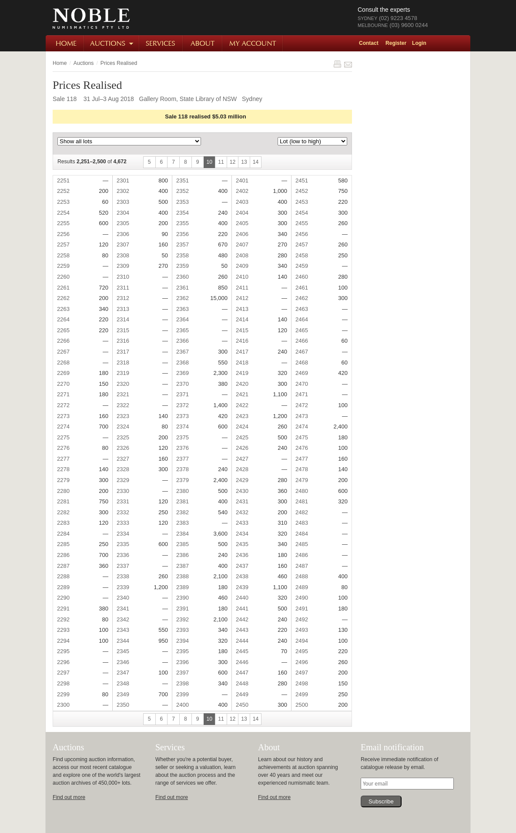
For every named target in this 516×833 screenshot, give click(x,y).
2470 (301, 384)
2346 (123, 662)
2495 (301, 651)
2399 (182, 694)
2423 (242, 416)
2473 (301, 416)
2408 (242, 255)
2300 (63, 704)
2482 (301, 512)
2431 (242, 501)
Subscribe (381, 801)
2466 (301, 340)
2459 (301, 266)
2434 (242, 533)
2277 (63, 458)
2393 (182, 630)
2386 (182, 555)
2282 (63, 512)
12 (233, 162)
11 (221, 162)
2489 (301, 587)
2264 (63, 319)
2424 (242, 426)
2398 (182, 683)
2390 (182, 597)
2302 (123, 191)
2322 (123, 405)
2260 (63, 276)
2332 (123, 512)
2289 (63, 587)
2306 (123, 234)
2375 (182, 437)
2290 (63, 597)
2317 (123, 351)
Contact (369, 43)
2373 (182, 416)
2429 (242, 480)
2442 (242, 619)
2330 (123, 491)
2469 (301, 373)
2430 (242, 491)
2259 (63, 266)
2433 (242, 522)
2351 (182, 180)
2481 (301, 501)
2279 (63, 480)
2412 (242, 298)
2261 (63, 287)
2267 (63, 351)
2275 (63, 437)
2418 (242, 362)
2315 (123, 330)
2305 (123, 223)
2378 (182, 469)
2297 (63, 672)
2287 (63, 566)
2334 (123, 533)
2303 (123, 202)
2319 (123, 373)
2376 (182, 448)
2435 (242, 544)
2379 (182, 480)
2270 (63, 384)
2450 (242, 704)
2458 (301, 255)
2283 (63, 522)
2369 (182, 373)
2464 (301, 319)
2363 (182, 309)
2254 (63, 212)
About (203, 43)
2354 (182, 212)
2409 (242, 266)
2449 (242, 694)
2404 (242, 212)
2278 (63, 469)
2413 (242, 309)
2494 (301, 640)
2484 (301, 533)
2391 (182, 608)
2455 (301, 223)
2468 (301, 362)
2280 (63, 491)
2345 (123, 651)
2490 (301, 597)
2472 (301, 405)
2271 (63, 394)
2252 (63, 191)
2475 (301, 437)
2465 (301, 330)
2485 (301, 544)
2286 (63, 555)
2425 (242, 437)
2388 (182, 576)
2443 (242, 630)
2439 (242, 587)
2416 (242, 340)
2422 (242, 405)
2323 (123, 416)
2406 (242, 234)
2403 (242, 202)
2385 (182, 544)
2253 (63, 202)
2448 (242, 683)
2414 (242, 319)
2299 (63, 694)
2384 (182, 533)
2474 (301, 426)
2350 (123, 704)
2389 (182, 587)
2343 (123, 630)
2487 (301, 566)
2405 (242, 223)
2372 (182, 405)
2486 (301, 555)
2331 (123, 501)
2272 (63, 405)
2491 (301, 608)
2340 (123, 597)
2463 (301, 309)
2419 (242, 373)
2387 (182, 566)
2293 (63, 630)
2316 (123, 340)
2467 (301, 351)
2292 (63, 619)
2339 (123, 587)
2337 (123, 566)
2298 (63, 683)
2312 (123, 298)
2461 (301, 287)
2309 (123, 266)
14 (256, 162)
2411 (242, 287)
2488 (301, 576)
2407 (242, 244)
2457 (301, 244)
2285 (63, 544)
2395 (182, 651)
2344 (123, 640)
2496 (301, 662)
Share (348, 64)
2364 (182, 319)
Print (337, 64)
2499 (301, 694)
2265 (63, 330)
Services (161, 43)
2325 (123, 437)
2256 (63, 234)
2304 (123, 212)
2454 (301, 212)
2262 (63, 298)
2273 (63, 416)
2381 (182, 501)
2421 (242, 394)
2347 (123, 672)
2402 (242, 191)
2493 (301, 630)
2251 (63, 180)
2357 (182, 244)
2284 (63, 533)
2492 (301, 619)
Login (419, 43)
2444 (242, 640)
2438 (242, 576)
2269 (63, 373)
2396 (182, 662)
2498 (301, 683)
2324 (123, 426)
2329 (123, 480)
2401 (242, 180)
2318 (123, 362)
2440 (242, 597)
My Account (253, 43)
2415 (242, 330)
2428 (242, 469)
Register (395, 43)
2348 (123, 683)
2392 (182, 619)
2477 (301, 458)
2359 (182, 266)
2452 (301, 191)
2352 (182, 191)
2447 (242, 672)
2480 (301, 491)
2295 (63, 651)
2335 (123, 544)
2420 (242, 384)
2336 (123, 555)
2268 (63, 362)
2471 (301, 394)
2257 (63, 244)
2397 (182, 672)
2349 (123, 694)
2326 (123, 448)
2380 (182, 491)
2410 (242, 276)
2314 (123, 319)
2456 (301, 234)
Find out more (69, 797)
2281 (63, 501)
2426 (242, 448)
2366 (182, 340)
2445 (242, 651)
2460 (301, 276)
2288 (63, 576)
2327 (123, 458)
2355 (182, 223)
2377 (182, 458)
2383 (182, 522)
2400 (182, 704)
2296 (63, 662)
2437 (242, 566)
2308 (123, 255)
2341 (123, 608)
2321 (123, 394)
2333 (123, 522)
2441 (242, 608)
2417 (242, 351)
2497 (301, 672)
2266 (63, 340)
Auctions (112, 43)
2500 (301, 704)
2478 (301, 469)
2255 (63, 223)
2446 (242, 662)
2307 (123, 244)
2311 (123, 287)
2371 (182, 394)
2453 (301, 202)
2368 (182, 362)
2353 (182, 202)
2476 (301, 448)
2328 (123, 469)
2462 (301, 298)
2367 (182, 351)
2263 (63, 309)
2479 (301, 480)
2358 (182, 255)
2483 (301, 522)
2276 (63, 448)
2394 (182, 640)
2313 (123, 309)
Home (65, 43)
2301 (123, 180)
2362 (182, 298)
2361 (182, 287)
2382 (182, 512)
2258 (63, 255)
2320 (123, 384)
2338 (123, 576)
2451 (301, 180)
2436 (242, 555)
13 (244, 162)
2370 (182, 384)
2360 (182, 276)
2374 (182, 426)
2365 (182, 330)
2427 (242, 458)
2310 (123, 276)
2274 (63, 426)
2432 (242, 512)
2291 (63, 608)
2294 (63, 640)
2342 (123, 619)
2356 (182, 234)
